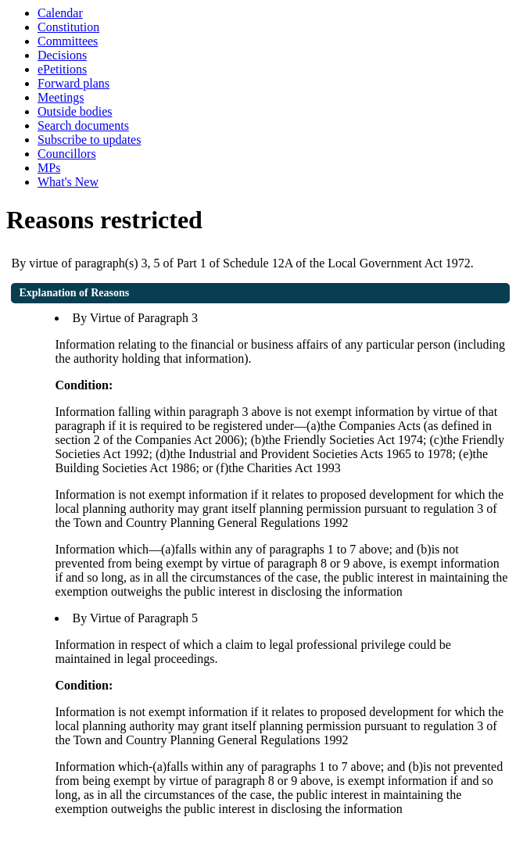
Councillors (67, 153)
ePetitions (62, 69)
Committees (68, 41)
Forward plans (73, 83)
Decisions (62, 55)
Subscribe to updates (89, 139)
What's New (68, 181)
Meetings (61, 97)
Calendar (60, 13)
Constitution (68, 27)
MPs (49, 167)
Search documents (83, 125)
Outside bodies (75, 111)
